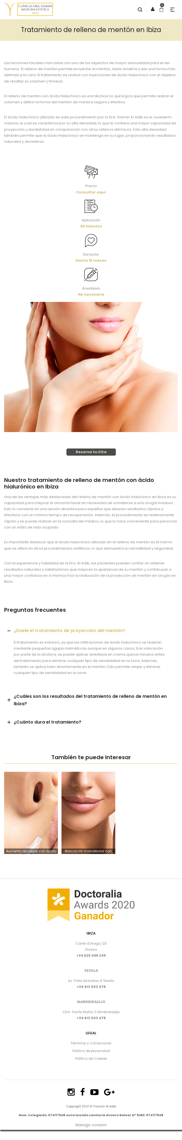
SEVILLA (91, 970)
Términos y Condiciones (91, 1043)
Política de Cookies (91, 1058)
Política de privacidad (91, 1050)
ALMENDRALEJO (91, 1001)
